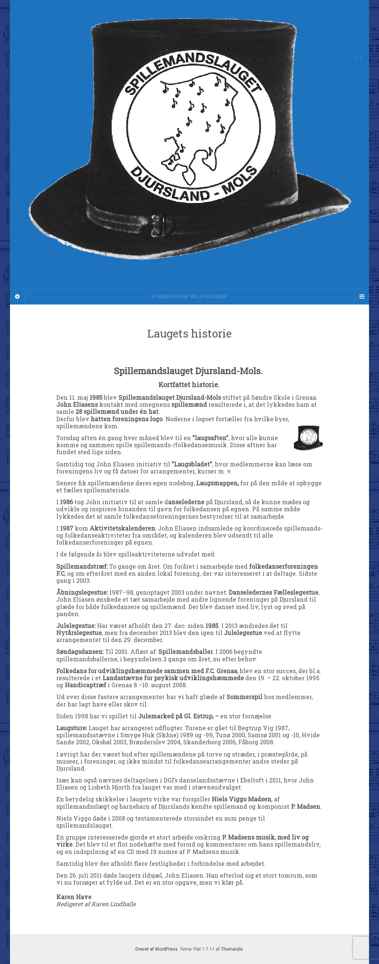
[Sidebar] (17, 296)
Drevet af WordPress (156, 949)
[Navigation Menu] (361, 296)
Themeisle (232, 949)
